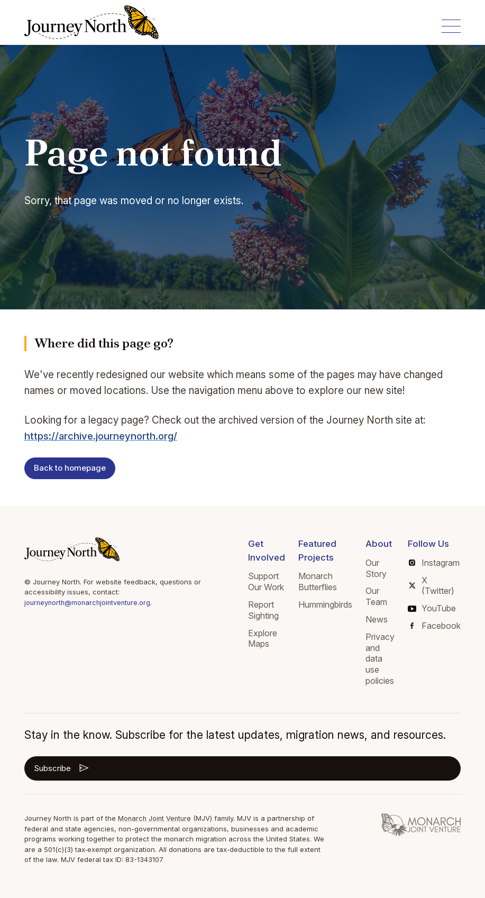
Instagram (434, 562)
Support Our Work (266, 581)
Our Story (376, 568)
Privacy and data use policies (380, 658)
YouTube (432, 608)
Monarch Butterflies (317, 581)
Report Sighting (263, 610)
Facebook (435, 625)
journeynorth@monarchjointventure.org (89, 602)
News (376, 619)
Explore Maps (262, 638)
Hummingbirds (325, 604)
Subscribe (62, 768)
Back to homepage (70, 468)
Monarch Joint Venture (156, 818)
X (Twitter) (431, 586)
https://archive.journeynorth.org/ (101, 436)
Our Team (376, 596)
